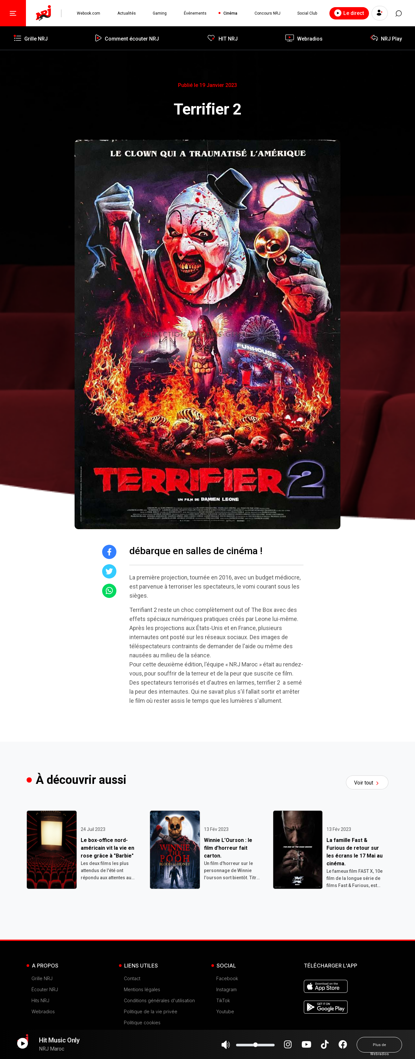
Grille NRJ (42, 978)
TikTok (223, 1000)
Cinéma (230, 13)
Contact (132, 978)
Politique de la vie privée (150, 1011)
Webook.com (88, 13)
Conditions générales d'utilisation (159, 1000)
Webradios (43, 1011)
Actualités (126, 13)
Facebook (227, 978)
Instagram (226, 989)
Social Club (307, 13)
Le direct (349, 13)
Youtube (225, 1011)
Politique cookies (142, 1022)
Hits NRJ (40, 1000)
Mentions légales (142, 989)
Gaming (160, 13)
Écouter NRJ (44, 989)
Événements (195, 13)
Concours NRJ (267, 13)
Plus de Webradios (379, 1048)
